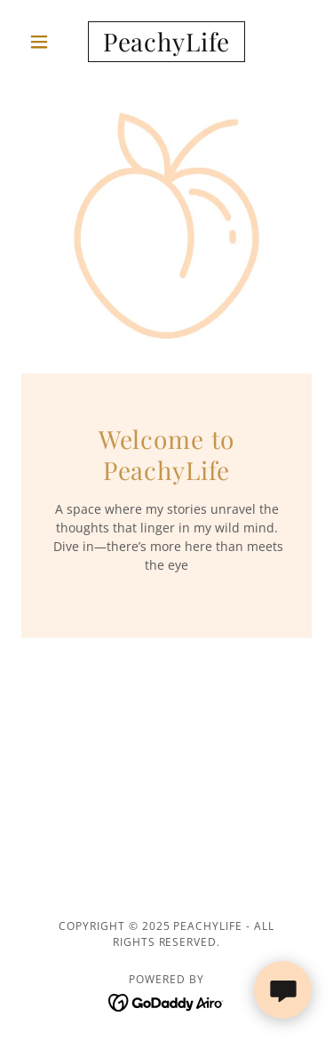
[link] (166, 41)
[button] (43, 41)
